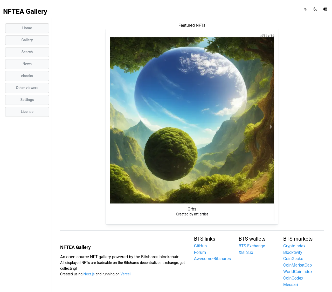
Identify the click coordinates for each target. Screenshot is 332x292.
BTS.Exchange (252, 245)
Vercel (126, 274)
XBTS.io (246, 252)
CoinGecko (293, 258)
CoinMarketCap (297, 265)
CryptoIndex (294, 245)
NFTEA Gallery (25, 11)
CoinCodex (293, 278)
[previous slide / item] (112, 126)
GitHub (200, 245)
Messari (290, 284)
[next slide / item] (271, 126)
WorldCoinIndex (297, 271)
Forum (200, 252)
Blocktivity (292, 252)
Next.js (89, 274)
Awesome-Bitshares (212, 258)
